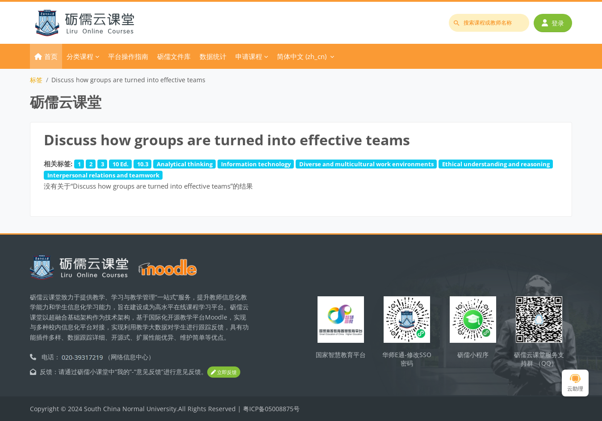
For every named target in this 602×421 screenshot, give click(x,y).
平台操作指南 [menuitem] (128, 56)
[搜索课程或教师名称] (489, 22)
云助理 (575, 383)
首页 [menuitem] (51, 56)
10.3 (142, 164)
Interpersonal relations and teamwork (103, 175)
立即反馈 (224, 372)
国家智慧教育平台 (341, 354)
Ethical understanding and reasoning (496, 164)
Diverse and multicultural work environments (366, 164)
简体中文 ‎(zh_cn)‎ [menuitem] (301, 56)
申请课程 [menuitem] (248, 56)
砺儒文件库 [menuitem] (174, 56)
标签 (36, 80)
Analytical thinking (185, 164)
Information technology (256, 164)
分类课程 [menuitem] (80, 56)
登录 (553, 23)
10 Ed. (121, 164)
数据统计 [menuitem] (213, 56)
